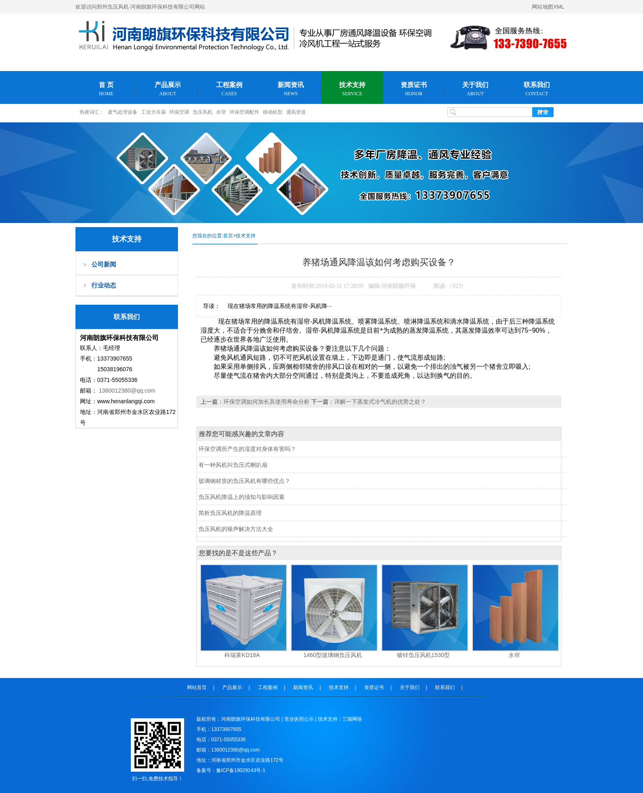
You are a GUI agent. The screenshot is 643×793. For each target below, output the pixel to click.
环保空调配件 (244, 112)
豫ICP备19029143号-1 (240, 770)
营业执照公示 (299, 719)
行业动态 (103, 285)
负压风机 (202, 112)
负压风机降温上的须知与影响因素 (241, 497)
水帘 (221, 112)
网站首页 (197, 687)
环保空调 (179, 112)
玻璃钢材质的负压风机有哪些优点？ (244, 481)
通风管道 (296, 112)
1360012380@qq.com (127, 390)
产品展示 (167, 89)
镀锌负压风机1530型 (423, 655)
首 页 (106, 89)
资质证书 (414, 89)
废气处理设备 (122, 112)
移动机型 (273, 112)
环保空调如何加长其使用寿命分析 (267, 401)
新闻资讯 (291, 89)
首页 (228, 236)
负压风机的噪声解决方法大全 (235, 529)
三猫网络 (352, 719)
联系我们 (537, 89)
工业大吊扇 (153, 112)
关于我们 (475, 89)
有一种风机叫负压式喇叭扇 (232, 465)
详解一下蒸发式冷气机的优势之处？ (380, 401)
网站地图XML (548, 7)
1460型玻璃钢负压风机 (332, 655)
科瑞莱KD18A (242, 655)
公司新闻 (103, 264)
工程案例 (229, 89)
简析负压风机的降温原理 (230, 513)
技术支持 (352, 89)
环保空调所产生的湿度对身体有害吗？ (247, 449)
